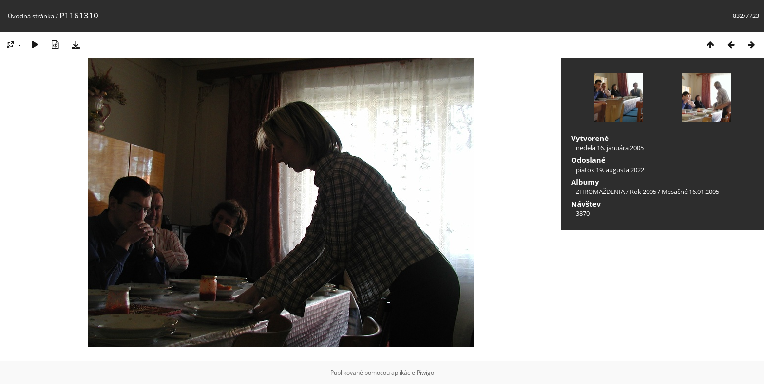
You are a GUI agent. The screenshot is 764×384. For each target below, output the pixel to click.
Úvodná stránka (31, 16)
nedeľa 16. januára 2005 (610, 147)
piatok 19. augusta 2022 (610, 169)
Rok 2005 (643, 191)
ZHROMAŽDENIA (600, 191)
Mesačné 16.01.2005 (690, 191)
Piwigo (425, 372)
